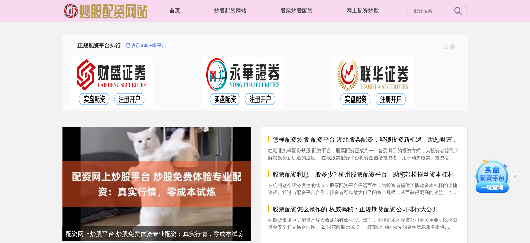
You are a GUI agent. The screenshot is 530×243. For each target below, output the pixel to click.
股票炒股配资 (296, 11)
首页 (174, 11)
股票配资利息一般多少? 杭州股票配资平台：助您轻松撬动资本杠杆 (363, 174)
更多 (452, 46)
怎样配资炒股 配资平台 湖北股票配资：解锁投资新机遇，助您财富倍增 (368, 139)
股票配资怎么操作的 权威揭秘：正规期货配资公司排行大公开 (355, 209)
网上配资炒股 (362, 11)
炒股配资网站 (230, 11)
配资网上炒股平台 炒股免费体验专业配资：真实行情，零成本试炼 (155, 234)
